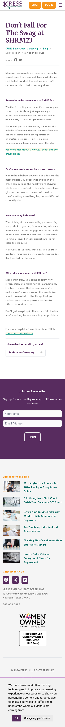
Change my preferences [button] (37, 718)
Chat (35, 5)
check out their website (19, 333)
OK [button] (16, 718)
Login (49, 5)
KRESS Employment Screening (22, 49)
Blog (45, 49)
